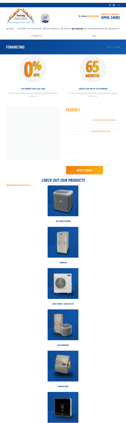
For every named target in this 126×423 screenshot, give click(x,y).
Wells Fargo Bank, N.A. (100, 131)
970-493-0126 (93, 16)
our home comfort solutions (104, 119)
